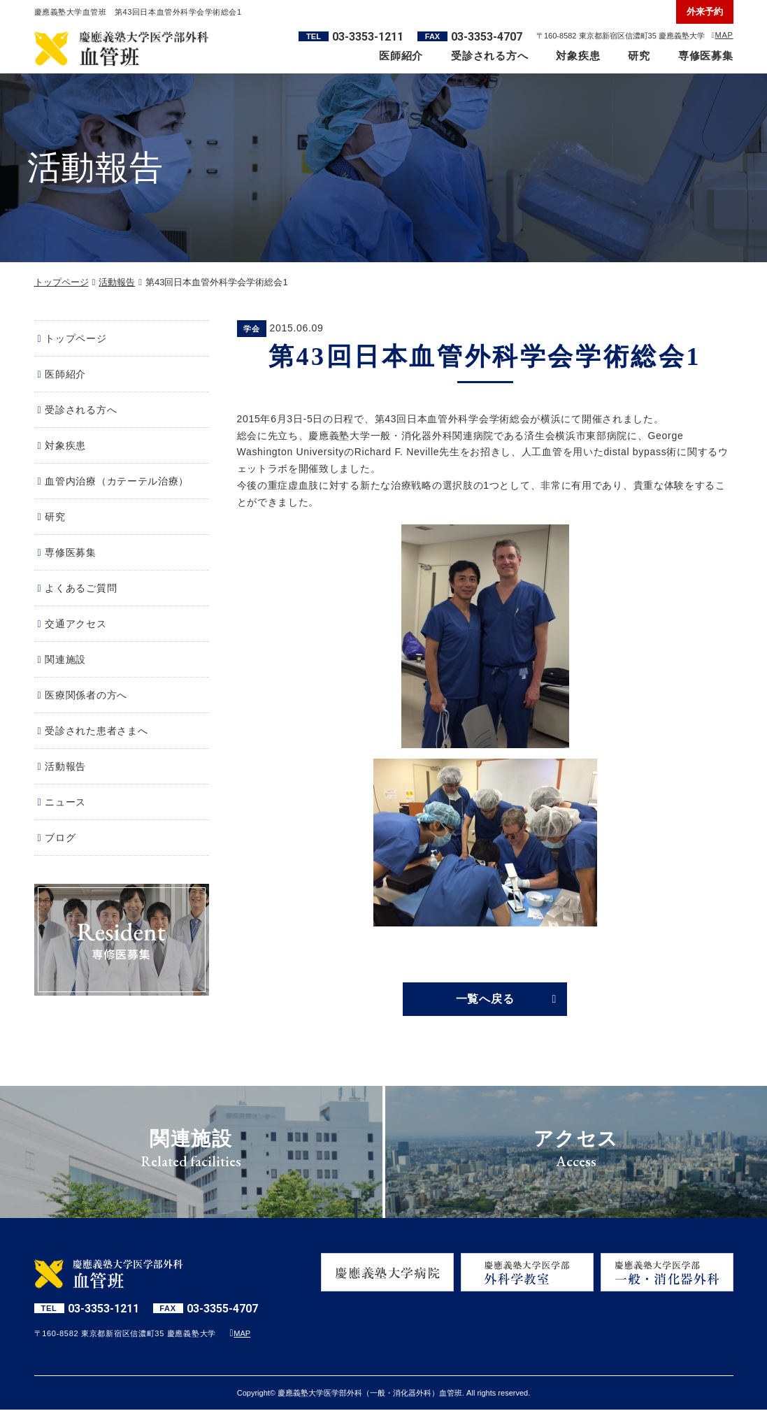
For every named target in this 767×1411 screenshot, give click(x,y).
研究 (639, 56)
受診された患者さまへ (96, 730)
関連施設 (65, 659)
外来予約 (705, 11)
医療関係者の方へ (86, 695)
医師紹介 (401, 56)
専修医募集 (705, 56)
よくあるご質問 (81, 588)
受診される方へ (489, 56)
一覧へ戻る (485, 999)
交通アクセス (75, 623)
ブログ (60, 837)
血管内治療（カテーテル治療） (117, 481)
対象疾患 (578, 56)
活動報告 (117, 282)
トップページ (61, 282)
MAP (724, 35)
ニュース (65, 802)
